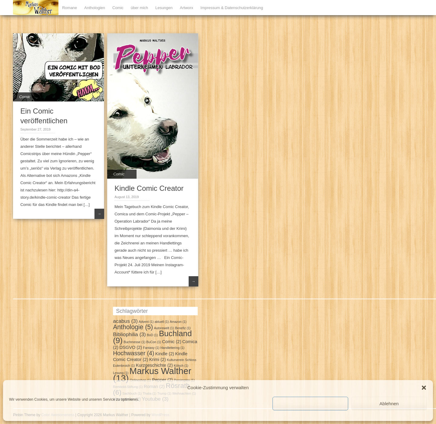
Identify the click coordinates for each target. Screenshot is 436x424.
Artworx (186, 7)
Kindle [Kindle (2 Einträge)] (164, 353)
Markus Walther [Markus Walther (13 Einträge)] (152, 374)
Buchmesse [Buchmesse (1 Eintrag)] (134, 342)
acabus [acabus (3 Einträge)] (125, 321)
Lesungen (164, 7)
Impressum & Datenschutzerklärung (231, 7)
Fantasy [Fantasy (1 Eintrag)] (151, 347)
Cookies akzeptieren (310, 403)
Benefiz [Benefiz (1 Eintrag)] (183, 328)
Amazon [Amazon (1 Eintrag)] (178, 321)
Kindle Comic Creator (148, 188)
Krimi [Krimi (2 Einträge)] (157, 359)
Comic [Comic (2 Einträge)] (171, 341)
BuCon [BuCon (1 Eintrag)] (153, 342)
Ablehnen (388, 403)
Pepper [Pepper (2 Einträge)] (162, 379)
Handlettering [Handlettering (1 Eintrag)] (172, 347)
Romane (69, 7)
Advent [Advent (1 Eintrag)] (146, 321)
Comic (118, 7)
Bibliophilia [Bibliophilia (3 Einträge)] (129, 334)
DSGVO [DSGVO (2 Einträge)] (130, 347)
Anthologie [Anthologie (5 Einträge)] (133, 326)
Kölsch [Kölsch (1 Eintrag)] (181, 365)
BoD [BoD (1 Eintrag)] (152, 335)
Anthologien (94, 7)
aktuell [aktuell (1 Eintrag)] (162, 321)
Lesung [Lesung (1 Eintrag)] (120, 373)
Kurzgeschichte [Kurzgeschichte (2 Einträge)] (154, 365)
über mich (139, 7)
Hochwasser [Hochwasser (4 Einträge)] (133, 353)
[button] (424, 388)
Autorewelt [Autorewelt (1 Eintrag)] (164, 328)
